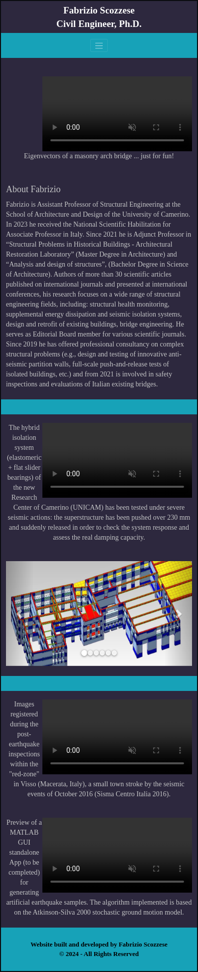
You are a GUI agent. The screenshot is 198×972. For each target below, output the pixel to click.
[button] (20, 613)
